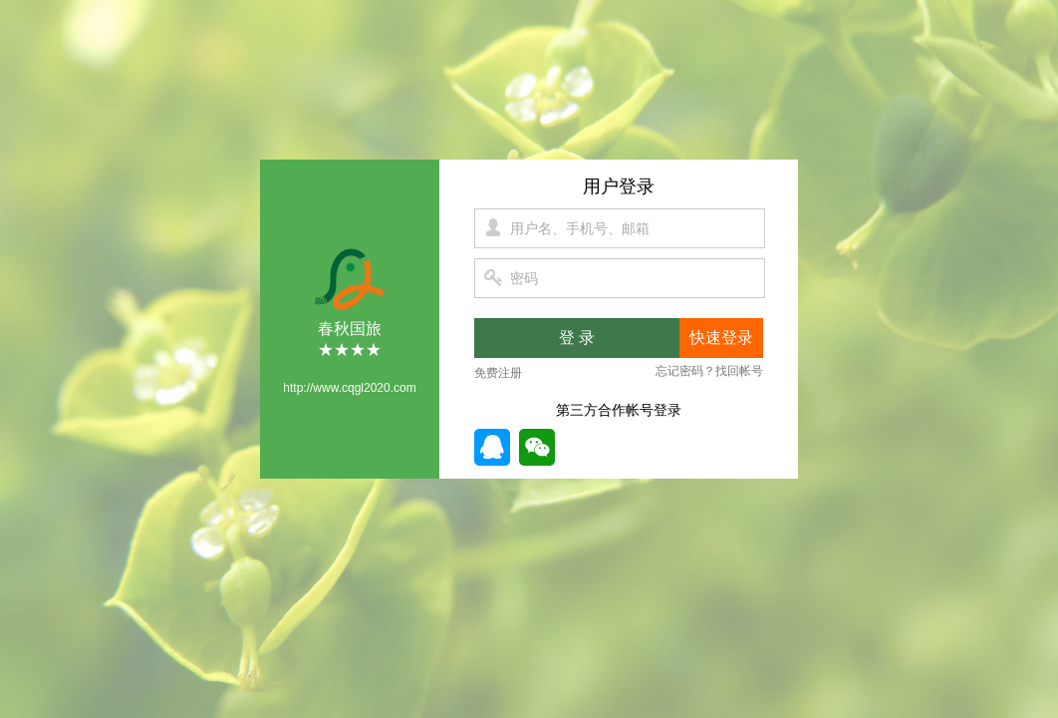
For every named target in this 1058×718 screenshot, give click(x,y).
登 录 (577, 337)
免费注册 (498, 373)
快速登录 (721, 337)
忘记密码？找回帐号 (709, 371)
